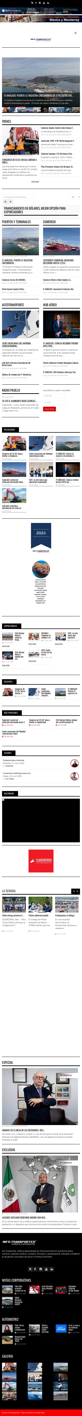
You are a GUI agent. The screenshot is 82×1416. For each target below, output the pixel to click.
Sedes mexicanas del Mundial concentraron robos (14, 733)
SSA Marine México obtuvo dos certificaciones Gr (66, 721)
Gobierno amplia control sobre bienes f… (57, 128)
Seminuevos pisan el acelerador (13, 760)
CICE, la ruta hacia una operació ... (73, 635)
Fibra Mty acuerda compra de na (20, 1288)
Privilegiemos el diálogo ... (65, 916)
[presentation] (74, 891)
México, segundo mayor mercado (45, 1328)
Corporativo (9, 766)
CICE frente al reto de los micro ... (46, 652)
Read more (35, 182)
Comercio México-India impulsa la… (57, 280)
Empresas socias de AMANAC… (14, 280)
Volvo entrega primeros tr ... (14, 916)
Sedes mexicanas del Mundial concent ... (46, 692)
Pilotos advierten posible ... (39, 916)
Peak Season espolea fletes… (13, 289)
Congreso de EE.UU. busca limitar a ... (20, 691)
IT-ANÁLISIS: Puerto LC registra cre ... (73, 692)
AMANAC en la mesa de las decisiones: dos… (23, 1130)
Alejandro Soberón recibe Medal (74, 1288)
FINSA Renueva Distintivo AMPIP (18, 1301)
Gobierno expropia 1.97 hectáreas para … (57, 154)
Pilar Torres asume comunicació (20, 1327)
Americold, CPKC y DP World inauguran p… (58, 141)
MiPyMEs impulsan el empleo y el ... (46, 635)
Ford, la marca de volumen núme (74, 1327)
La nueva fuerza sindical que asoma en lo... (17, 773)
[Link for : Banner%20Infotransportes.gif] (41, 19)
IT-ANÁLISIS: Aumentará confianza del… (59, 289)
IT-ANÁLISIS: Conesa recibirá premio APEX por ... (67, 481)
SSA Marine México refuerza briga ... (19, 636)
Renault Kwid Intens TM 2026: (20, 1339)
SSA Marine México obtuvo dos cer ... (19, 655)
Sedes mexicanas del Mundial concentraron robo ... (41, 455)
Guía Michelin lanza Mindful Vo (47, 1288)
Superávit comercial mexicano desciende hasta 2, (13, 721)
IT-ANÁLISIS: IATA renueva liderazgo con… (60, 372)
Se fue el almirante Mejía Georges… (19, 401)
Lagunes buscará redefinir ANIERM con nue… (24, 1218)
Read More (6, 646)
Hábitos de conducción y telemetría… (17, 375)
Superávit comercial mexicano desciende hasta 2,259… (58, 262)
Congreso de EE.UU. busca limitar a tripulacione (39, 721)
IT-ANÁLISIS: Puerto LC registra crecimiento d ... (65, 455)
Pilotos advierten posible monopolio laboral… (61, 363)
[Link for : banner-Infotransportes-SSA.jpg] (41, 11)
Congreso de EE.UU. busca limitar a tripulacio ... (12, 455)
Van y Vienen (10, 779)
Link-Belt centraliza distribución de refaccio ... (12, 507)
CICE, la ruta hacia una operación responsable (38, 481)
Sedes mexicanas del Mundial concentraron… (16, 345)
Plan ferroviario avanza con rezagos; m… (57, 167)
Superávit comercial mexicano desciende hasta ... (13, 481)
